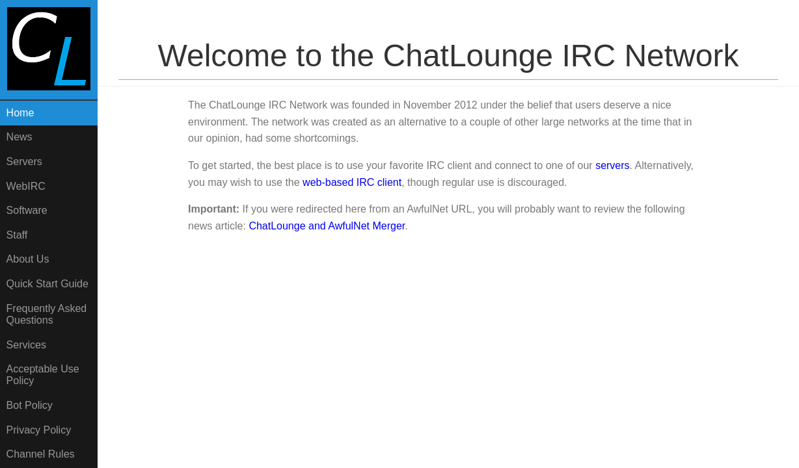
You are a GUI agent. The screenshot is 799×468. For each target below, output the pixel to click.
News (20, 136)
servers (612, 165)
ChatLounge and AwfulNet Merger (327, 225)
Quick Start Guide (47, 283)
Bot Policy (30, 405)
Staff (17, 234)
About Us (28, 259)
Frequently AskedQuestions (47, 314)
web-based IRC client (352, 182)
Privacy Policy (39, 430)
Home (20, 112)
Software (27, 210)
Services (26, 344)
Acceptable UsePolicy (43, 374)
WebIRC (26, 186)
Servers (24, 161)
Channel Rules (41, 454)
